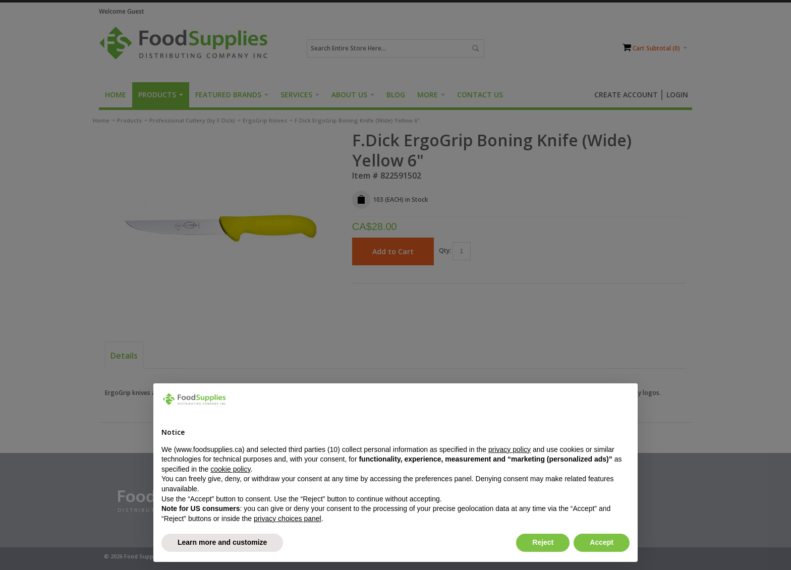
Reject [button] (542, 542)
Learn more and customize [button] (222, 542)
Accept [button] (601, 542)
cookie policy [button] (230, 469)
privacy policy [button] (509, 449)
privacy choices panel (287, 519)
